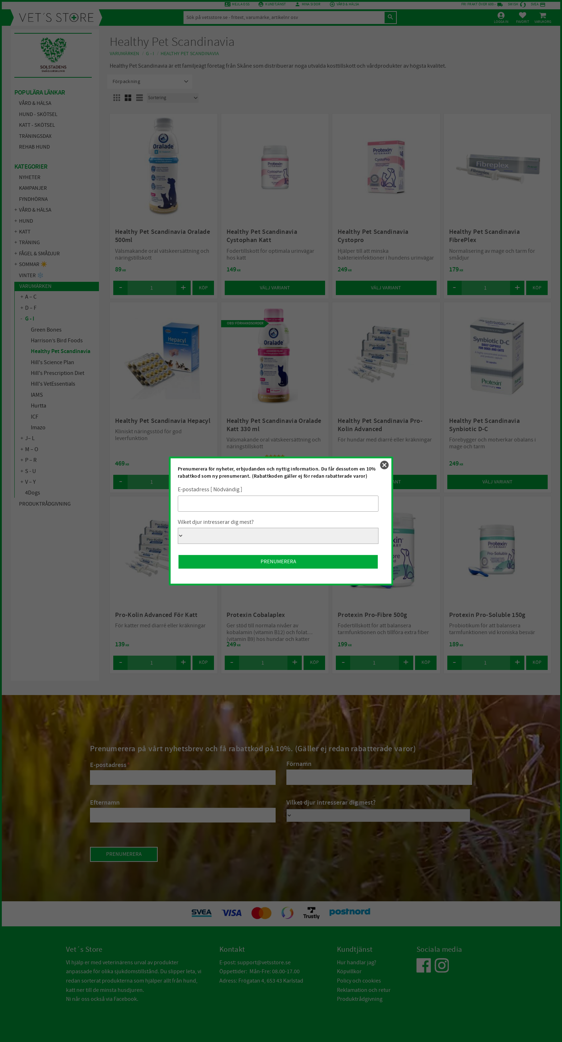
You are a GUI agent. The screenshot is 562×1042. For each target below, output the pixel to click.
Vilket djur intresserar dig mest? (216, 522)
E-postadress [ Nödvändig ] (210, 489)
